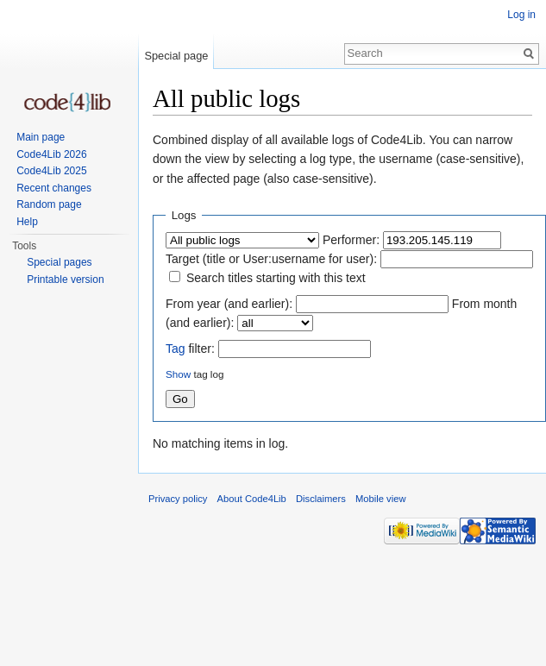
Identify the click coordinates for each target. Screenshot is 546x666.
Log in (521, 15)
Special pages (59, 262)
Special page (176, 55)
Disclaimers (321, 498)
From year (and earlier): (229, 304)
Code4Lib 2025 (51, 171)
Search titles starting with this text (276, 278)
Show (178, 374)
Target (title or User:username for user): (271, 259)
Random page (48, 204)
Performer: (351, 240)
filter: (190, 348)
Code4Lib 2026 (51, 154)
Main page (40, 137)
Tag (175, 348)
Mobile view (380, 498)
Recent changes (53, 188)
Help (27, 222)
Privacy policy (177, 498)
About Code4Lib (251, 498)
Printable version (65, 279)
